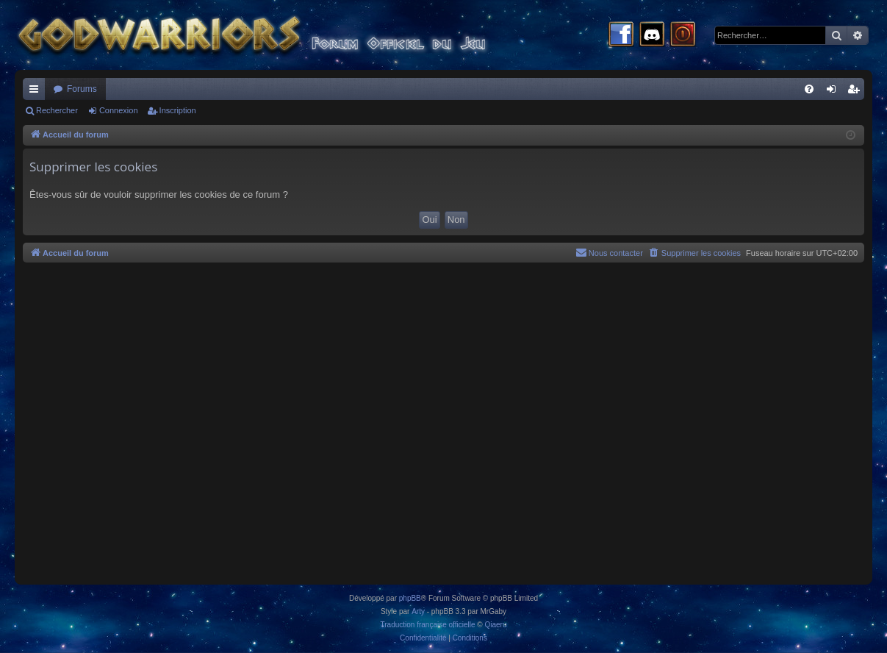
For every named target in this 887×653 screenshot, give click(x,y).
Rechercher (57, 110)
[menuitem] (809, 89)
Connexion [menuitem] (834, 92)
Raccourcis (37, 92)
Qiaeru (495, 625)
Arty (418, 611)
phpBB (410, 598)
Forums (82, 89)
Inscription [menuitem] (856, 92)
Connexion (118, 110)
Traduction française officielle (428, 625)
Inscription (177, 110)
